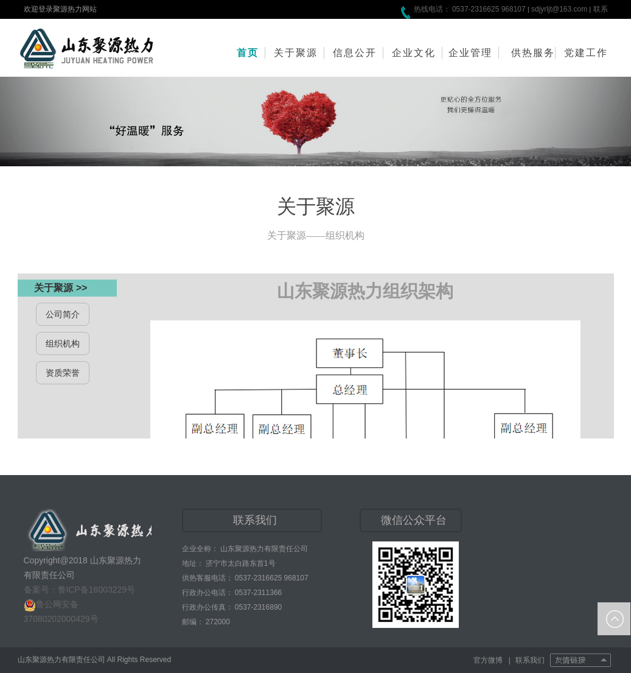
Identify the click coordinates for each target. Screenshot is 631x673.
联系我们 (530, 660)
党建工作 (586, 53)
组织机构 (63, 343)
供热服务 (533, 53)
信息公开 (355, 53)
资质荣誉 (63, 373)
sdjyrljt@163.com (559, 9)
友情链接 (580, 660)
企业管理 (470, 53)
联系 (600, 9)
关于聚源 (296, 53)
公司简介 (63, 314)
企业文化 (414, 53)
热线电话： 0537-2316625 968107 (463, 9)
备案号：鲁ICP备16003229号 (80, 589)
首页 (248, 53)
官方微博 (492, 660)
